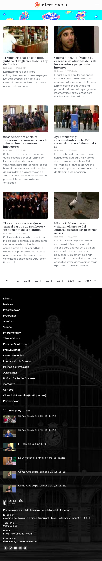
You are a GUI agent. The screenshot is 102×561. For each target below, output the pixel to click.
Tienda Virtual (11, 338)
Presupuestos (11, 350)
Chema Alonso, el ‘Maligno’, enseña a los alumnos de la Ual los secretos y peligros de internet (75, 62)
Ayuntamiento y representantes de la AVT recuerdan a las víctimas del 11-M (76, 141)
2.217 (38, 280)
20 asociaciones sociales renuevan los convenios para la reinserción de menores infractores (25, 141)
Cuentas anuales (13, 355)
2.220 (71, 280)
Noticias (7, 68)
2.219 (60, 280)
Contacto (9, 384)
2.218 (49, 280)
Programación (11, 310)
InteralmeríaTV (12, 333)
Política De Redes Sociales (19, 378)
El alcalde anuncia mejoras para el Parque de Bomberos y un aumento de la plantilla (24, 227)
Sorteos (8, 389)
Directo (7, 298)
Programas (9, 315)
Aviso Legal (10, 372)
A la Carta (9, 321)
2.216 (27, 280)
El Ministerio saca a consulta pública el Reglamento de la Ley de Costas (25, 61)
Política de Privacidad (16, 367)
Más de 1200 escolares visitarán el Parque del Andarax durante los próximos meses (75, 228)
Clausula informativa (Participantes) (24, 395)
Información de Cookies (17, 361)
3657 (88, 280)
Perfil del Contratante (16, 344)
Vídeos (7, 327)
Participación (11, 401)
